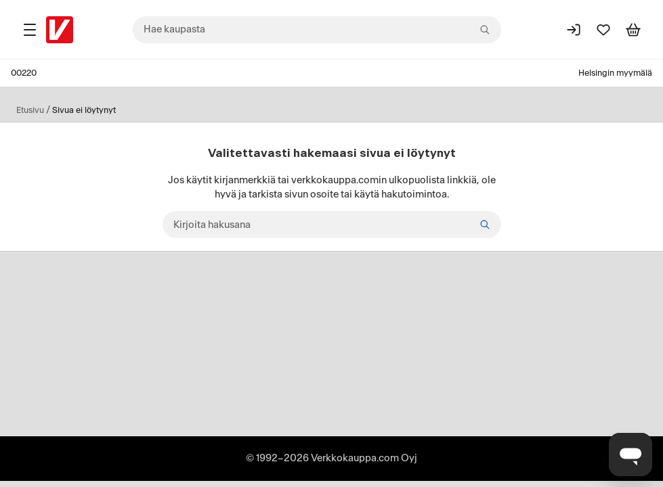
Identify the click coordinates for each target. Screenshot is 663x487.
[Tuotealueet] (29, 29)
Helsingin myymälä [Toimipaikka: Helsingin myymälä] (615, 73)
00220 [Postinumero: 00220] (24, 73)
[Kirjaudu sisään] (573, 29)
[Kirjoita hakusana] (332, 224)
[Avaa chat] (630, 454)
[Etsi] (485, 224)
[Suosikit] (603, 29)
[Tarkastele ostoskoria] (633, 29)
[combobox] (317, 29)
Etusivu (30, 110)
